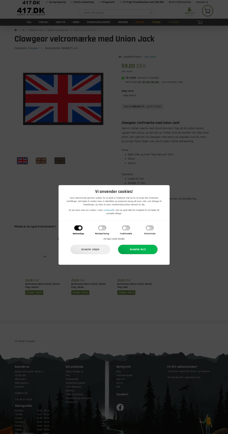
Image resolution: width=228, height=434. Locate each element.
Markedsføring (102, 233)
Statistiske (149, 233)
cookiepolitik (109, 210)
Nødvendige (78, 233)
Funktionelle (126, 233)
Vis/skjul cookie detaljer (114, 238)
